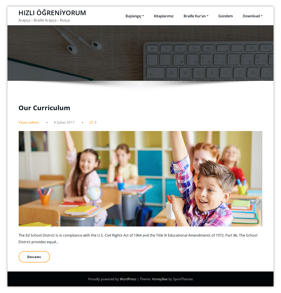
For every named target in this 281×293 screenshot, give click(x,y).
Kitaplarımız (164, 16)
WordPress (128, 279)
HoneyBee (160, 279)
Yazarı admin (28, 122)
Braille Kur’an (196, 16)
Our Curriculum (44, 107)
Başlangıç (135, 16)
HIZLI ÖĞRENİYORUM (52, 12)
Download (253, 16)
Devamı (34, 257)
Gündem (225, 16)
